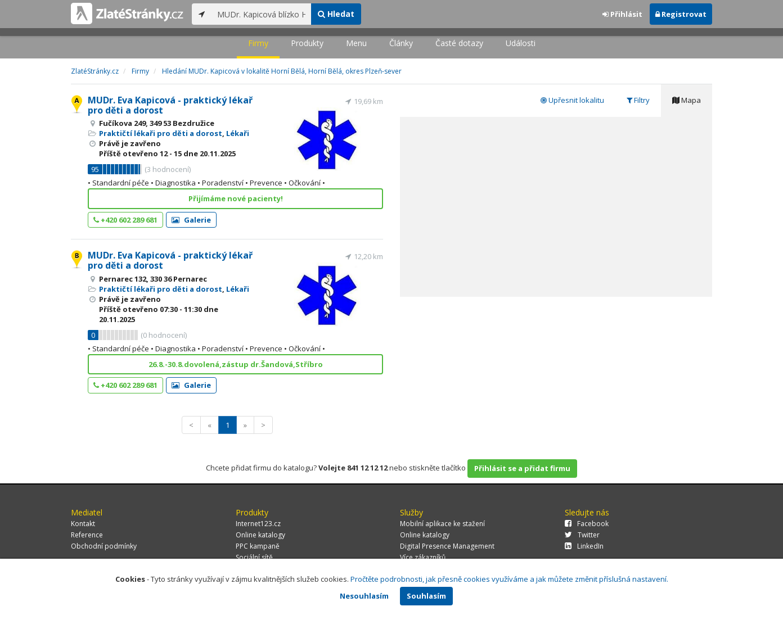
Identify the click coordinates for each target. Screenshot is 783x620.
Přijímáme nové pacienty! (235, 198)
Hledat (336, 13)
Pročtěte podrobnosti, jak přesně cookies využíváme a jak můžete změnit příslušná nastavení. (509, 579)
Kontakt (83, 523)
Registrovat (680, 14)
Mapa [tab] (686, 100)
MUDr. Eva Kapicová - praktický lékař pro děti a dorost (170, 105)
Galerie (191, 220)
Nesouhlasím (364, 596)
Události (521, 43)
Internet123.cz (258, 523)
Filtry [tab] (638, 100)
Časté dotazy (459, 43)
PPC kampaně (258, 546)
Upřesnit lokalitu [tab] (572, 100)
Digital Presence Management (447, 546)
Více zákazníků (423, 557)
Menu (356, 43)
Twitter (582, 535)
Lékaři (237, 133)
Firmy (258, 43)
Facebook (587, 523)
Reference (87, 535)
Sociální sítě (254, 557)
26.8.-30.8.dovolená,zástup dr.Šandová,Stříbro (235, 364)
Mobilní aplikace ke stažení (442, 523)
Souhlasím (426, 596)
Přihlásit (622, 14)
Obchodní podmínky (104, 546)
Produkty (307, 43)
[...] (261, 14)
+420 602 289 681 (125, 220)
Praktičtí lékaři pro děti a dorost (160, 133)
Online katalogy (260, 535)
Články (401, 43)
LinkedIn (584, 546)
